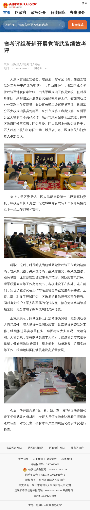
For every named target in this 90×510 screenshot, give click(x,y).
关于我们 (38, 458)
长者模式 (77, 24)
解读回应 (57, 12)
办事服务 (77, 12)
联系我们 (67, 458)
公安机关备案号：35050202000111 (45, 470)
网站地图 (52, 458)
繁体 (84, 3)
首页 (6, 12)
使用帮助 (23, 458)
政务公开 (38, 12)
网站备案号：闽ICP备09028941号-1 (45, 474)
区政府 (20, 12)
